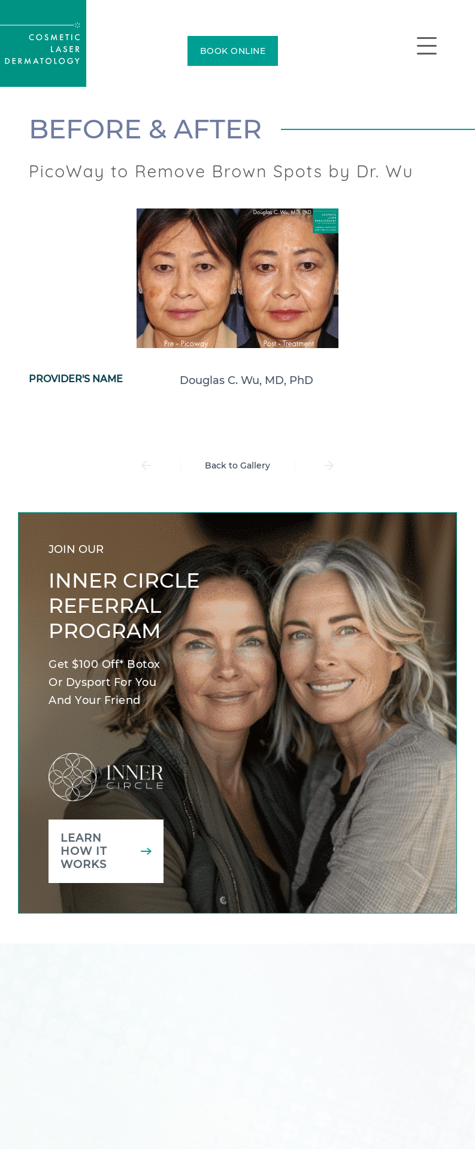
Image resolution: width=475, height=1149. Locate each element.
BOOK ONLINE (233, 51)
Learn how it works (83, 851)
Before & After (145, 129)
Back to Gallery (237, 465)
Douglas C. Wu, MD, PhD (246, 380)
